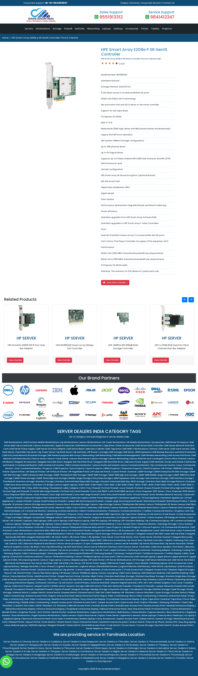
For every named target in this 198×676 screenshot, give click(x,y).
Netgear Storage (31, 524)
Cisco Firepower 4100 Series (180, 491)
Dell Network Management (126, 455)
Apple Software (118, 550)
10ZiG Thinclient (44, 605)
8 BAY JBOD (134, 484)
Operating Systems (185, 579)
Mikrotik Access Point (79, 605)
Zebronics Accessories (114, 540)
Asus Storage (72, 540)
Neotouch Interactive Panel (36, 618)
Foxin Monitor (49, 622)
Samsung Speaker (103, 553)
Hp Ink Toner (102, 550)
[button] (184, 299)
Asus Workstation (21, 615)
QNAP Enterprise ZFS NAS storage (171, 471)
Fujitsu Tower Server (108, 615)
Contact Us (168, 2)
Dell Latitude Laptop (145, 556)
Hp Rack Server (64, 452)
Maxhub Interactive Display (180, 605)
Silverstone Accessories (50, 569)
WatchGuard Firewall (154, 501)
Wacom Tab (10, 573)
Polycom (72, 514)
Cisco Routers (53, 527)
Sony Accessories (106, 618)
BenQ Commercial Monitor (94, 511)
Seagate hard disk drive (50, 462)
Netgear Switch (54, 517)
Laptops (106, 28)
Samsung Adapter (161, 550)
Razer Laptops (149, 615)
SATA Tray (86, 488)
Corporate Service (151, 2)
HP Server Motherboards (119, 560)
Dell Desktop (70, 517)
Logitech (49, 514)
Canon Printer (119, 471)
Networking (93, 28)
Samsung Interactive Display (19, 582)
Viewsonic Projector (132, 468)
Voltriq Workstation (181, 609)
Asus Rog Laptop (187, 622)
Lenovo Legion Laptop (66, 484)
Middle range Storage (80, 478)
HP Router (93, 452)
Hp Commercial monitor (163, 465)
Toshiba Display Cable (176, 553)
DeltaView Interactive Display (20, 609)
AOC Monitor (84, 517)
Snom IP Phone (165, 579)
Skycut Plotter (33, 622)
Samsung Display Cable (16, 553)
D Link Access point (112, 569)
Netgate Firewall (56, 625)
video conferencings (32, 514)
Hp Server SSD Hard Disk (152, 543)
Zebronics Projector (23, 586)
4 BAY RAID (96, 484)
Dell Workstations (13, 442)
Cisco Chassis (47, 566)
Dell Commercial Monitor (78, 465)
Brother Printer (31, 540)
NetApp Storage (99, 589)
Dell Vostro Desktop (130, 573)
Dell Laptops (40, 520)
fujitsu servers (69, 615)
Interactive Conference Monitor (27, 556)
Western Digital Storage (181, 569)
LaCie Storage (103, 533)
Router (76, 524)
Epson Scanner (138, 517)
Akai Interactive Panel (139, 609)
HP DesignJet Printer (175, 517)
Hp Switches (80, 452)
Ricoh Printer (24, 573)
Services (134, 2)
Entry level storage (102, 478)
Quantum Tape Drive (171, 599)
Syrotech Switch (163, 625)
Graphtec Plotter (27, 612)
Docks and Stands (174, 462)
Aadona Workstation (78, 612)
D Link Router (169, 514)
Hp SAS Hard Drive (73, 546)
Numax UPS (171, 622)
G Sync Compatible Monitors (98, 543)
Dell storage (115, 452)
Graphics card (182, 511)
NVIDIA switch (58, 586)
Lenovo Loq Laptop (108, 573)
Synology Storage (167, 524)
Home (5, 37)
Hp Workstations (69, 442)
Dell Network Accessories (89, 445)
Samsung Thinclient (170, 602)
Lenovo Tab (16, 543)
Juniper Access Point (108, 602)
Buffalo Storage (161, 589)
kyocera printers (27, 579)
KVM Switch (157, 566)
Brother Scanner (162, 537)
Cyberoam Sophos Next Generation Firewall (46, 497)
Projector (167, 28)
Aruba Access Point (183, 625)
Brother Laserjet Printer (52, 540)
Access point (108, 556)
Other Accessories (125, 445)
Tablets (155, 28)
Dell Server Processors (177, 442)
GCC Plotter (44, 612)
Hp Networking (54, 546)
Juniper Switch (37, 592)
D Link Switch (154, 514)
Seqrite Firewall (62, 589)
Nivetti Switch (65, 622)
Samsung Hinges (37, 553)
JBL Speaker (94, 537)
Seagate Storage (80, 589)
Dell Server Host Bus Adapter (51, 448)
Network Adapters (93, 579)
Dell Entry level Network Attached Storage (24, 455)
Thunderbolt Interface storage (18, 481)
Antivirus (52, 582)
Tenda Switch (73, 625)
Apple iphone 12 (180, 556)
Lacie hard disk (41, 530)
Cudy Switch (113, 625)
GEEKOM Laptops (37, 625)
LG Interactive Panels (79, 530)
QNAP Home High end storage (52, 478)
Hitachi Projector (132, 527)
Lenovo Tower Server (58, 458)
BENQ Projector (112, 468)
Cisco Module (141, 563)
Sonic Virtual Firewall (137, 494)
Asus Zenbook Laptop (16, 625)
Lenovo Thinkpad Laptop (87, 556)
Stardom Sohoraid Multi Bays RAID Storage (77, 481)
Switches (79, 28)
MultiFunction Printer (45, 576)
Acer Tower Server (143, 537)
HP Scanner (16, 520)
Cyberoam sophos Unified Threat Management (94, 497)
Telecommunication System (118, 579)
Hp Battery (170, 566)
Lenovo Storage (99, 458)
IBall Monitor (124, 612)
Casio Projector (114, 527)
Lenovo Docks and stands (106, 465)
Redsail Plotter (16, 622)
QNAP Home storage (24, 478)
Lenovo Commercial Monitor (135, 465)
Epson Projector (95, 468)
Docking (44, 488)
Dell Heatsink (156, 462)
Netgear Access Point (156, 569)
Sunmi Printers (82, 582)
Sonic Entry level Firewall (112, 494)
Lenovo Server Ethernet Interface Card (103, 546)
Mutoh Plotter (59, 612)
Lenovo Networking (118, 458)
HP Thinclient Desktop (133, 520)
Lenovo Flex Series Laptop (46, 573)
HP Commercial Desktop (183, 520)
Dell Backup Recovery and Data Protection (174, 452)
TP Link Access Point (133, 569)
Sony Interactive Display (93, 599)
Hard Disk (21, 452)
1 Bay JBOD (32, 488)
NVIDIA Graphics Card (165, 582)
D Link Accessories (186, 514)
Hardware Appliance (130, 497)
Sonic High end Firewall (61, 494)
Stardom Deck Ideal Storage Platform (165, 481)
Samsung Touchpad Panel (127, 553)
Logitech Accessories (67, 566)
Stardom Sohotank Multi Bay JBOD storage (122, 481)
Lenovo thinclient (145, 592)
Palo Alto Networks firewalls (117, 586)
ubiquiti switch (42, 586)
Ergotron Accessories (104, 517)
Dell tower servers (180, 448)
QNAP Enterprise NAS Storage (37, 475)
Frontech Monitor (160, 609)
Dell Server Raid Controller (149, 445)
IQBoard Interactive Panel (113, 609)
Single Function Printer (69, 576)
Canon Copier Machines (88, 569)
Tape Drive (108, 445)
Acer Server (108, 537)
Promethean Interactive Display (123, 599)
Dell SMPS (128, 448)
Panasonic (60, 514)
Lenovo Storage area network (39, 504)
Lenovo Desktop (63, 524)
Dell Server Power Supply (22, 448)
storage (104, 452)
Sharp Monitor (139, 612)
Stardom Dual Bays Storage (150, 576)
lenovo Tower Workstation (80, 533)
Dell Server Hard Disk (183, 560)
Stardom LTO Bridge (43, 484)
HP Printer (167, 468)
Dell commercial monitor (51, 465)
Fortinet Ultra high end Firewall (177, 488)
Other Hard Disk (11, 569)
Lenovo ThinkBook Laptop (85, 573)
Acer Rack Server (123, 537)
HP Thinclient (128, 592)
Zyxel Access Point (130, 602)
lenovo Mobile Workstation (51, 533)
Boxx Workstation (176, 612)
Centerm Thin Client (24, 605)
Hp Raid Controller (153, 540)
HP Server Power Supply (94, 563)
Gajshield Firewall (44, 589)
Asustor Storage (75, 586)
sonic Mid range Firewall (86, 494)
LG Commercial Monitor (34, 511)
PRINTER (178, 468)
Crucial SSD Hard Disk (71, 579)
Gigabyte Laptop (12, 618)
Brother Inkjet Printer (92, 576)
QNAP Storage (145, 471)
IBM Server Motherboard (17, 563)
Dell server (164, 448)
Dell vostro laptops (58, 520)
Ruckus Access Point (155, 605)
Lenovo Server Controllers (137, 546)
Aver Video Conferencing (37, 599)
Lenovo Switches (120, 507)
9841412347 (162, 17)
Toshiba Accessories (153, 553)
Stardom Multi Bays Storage (119, 576)
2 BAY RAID (121, 484)
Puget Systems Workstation (46, 615)
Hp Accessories (24, 445)
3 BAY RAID (109, 484)
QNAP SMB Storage (97, 475)
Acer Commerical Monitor (28, 468)
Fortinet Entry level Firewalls (75, 491)
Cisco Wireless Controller (31, 527)
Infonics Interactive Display (51, 609)
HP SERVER (26, 338)
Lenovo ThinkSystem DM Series (129, 504)
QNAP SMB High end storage (123, 475)
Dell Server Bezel (75, 448)
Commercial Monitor (26, 465)
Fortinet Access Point (103, 605)
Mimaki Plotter (9, 612)
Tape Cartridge (14, 517)
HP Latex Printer (97, 560)
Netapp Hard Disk (29, 566)
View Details (15, 360)
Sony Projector (77, 468)
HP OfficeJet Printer (57, 471)
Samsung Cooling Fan (183, 550)
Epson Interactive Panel (85, 622)
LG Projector (123, 517)
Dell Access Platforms (179, 455)
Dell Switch (104, 507)
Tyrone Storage (145, 625)
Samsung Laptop (158, 563)
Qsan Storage (163, 592)
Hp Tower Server (47, 452)
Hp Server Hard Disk (175, 543)
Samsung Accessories (139, 550)
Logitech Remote (127, 566)
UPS (140, 582)
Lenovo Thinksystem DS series (39, 507)
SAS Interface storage (157, 478)
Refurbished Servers (107, 566)
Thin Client (53, 579)
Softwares (41, 582)
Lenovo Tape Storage (101, 504)
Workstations (43, 28)
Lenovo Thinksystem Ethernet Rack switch (83, 527)
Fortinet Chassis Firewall (147, 488)
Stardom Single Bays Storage (180, 576)
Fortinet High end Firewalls (16, 491)
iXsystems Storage (118, 589)
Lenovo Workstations (90, 442)
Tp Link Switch (66, 582)
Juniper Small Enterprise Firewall (49, 501)
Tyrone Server (128, 625)
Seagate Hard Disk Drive (104, 530)
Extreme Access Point (85, 602)
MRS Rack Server (59, 530)
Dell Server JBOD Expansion (137, 452)
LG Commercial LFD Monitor (176, 527)
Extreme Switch (86, 592)
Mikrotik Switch (93, 586)
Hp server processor (69, 550)
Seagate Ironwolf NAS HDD (150, 533)
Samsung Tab (181, 540)
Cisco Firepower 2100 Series (150, 491)
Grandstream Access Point (129, 605)
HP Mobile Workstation (138, 442)
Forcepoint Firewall (23, 589)
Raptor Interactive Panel (61, 595)
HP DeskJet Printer (36, 471)
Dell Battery (144, 566)
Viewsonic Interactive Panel (172, 595)
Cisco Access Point (126, 524)
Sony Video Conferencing (65, 618)
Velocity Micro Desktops (170, 615)
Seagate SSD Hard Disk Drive (108, 462)
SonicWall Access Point (93, 625)
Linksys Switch (147, 618)
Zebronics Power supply (137, 462)
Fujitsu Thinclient (149, 602)
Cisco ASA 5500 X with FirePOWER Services (112, 491)
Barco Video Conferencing (143, 595)
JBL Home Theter (77, 537)
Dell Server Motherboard (158, 560)
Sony (80, 514)
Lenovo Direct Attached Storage (72, 504)
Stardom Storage (45, 481)
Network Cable (63, 507)
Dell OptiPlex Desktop (177, 573)
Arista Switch (53, 592)
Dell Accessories (125, 556)
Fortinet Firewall (110, 488)
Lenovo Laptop (13, 524)
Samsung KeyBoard (57, 553)
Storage (57, 28)
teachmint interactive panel (113, 622)
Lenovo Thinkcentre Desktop (59, 556)
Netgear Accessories (34, 517)
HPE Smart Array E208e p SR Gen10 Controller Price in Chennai (44, 37)
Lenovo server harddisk (126, 543)
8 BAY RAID (84, 484)
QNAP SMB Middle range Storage (155, 475)
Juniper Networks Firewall (169, 586)
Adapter (74, 488)
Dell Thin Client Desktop (108, 592)
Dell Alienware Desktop (153, 573)
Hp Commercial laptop (157, 520)
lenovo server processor (69, 543)
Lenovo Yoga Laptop (51, 560)
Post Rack (178, 546)
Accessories (131, 28)
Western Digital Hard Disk (124, 582)
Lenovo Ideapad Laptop (75, 560)
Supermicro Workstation (103, 612)
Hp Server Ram (135, 540)
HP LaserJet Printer (100, 471)
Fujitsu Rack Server (87, 615)
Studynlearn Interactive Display (82, 609)
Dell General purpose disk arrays (64, 455)
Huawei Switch (69, 592)
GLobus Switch (136, 622)
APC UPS (148, 582)
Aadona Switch (20, 592)
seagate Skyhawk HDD (38, 537)
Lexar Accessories (27, 533)
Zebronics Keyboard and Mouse (40, 543)
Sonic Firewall (41, 494)
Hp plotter (69, 569)
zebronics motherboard (25, 550)
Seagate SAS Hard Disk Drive (78, 462)
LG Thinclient (60, 605)
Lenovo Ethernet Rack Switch (144, 507)
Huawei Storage (164, 618)
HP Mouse (65, 573)
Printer (144, 28)
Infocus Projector (151, 527)
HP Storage (139, 560)
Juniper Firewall (23, 501)
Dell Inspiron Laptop (79, 520)
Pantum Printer (28, 569)
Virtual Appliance (151, 497)
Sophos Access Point (127, 618)
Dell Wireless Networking (154, 455)
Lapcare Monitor (156, 612)
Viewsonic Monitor (147, 524)
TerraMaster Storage (141, 589)
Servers (29, 28)
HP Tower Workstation (114, 442)
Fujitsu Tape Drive (150, 599)
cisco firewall (126, 488)
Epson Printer (18, 471)
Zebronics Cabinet (95, 448)
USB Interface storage (181, 478)
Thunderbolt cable (59, 488)
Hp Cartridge (88, 550)
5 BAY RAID (186, 484)
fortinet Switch (179, 592)
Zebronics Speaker (161, 546)
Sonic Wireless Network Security (166, 494)
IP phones (18, 504)
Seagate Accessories (25, 462)
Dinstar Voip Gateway (145, 579)
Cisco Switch (79, 507)
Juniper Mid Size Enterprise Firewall (85, 501)
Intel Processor (185, 566)
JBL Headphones (144, 530)
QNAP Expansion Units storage (128, 478)
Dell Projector (61, 468)
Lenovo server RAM (94, 514)
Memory (42, 579)
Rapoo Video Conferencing (114, 595)
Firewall (68, 28)
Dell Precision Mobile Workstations (41, 442)
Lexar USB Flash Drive (164, 530)
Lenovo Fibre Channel (175, 458)
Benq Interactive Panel (87, 595)
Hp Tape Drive (129, 514)
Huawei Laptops (87, 618)
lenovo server (39, 458)
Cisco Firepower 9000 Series (17, 494)
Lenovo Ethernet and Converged (146, 458)
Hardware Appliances (172, 497)
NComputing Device (29, 560)
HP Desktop (114, 520)
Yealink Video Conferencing (35, 602)
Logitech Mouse (88, 566)
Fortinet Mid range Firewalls (45, 491)
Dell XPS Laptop (99, 520)
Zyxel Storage (178, 589)
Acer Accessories (177, 563)
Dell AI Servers (11, 579)
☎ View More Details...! (115, 282)
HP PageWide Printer (79, 471)
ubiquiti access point (61, 602)
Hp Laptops (47, 524)
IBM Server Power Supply (120, 563)
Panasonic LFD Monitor (123, 533)
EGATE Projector (152, 468)
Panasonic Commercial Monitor (125, 511)
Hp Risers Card (37, 546)
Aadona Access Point (36, 595)
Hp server (32, 452)
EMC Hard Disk (61, 563)
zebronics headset (47, 550)
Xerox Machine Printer (22, 576)
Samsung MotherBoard (81, 553)
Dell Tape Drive (113, 448)
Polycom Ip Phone (155, 622)
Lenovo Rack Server (80, 458)
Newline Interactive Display (65, 599)
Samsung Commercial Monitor (63, 511)
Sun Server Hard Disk (42, 563)
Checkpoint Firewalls (143, 586)
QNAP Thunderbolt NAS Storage (70, 475)
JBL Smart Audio (59, 537)
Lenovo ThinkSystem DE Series (162, 504)
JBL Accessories (126, 530)
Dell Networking (104, 455)
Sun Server (75, 563)
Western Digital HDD (91, 540)
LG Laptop (190, 615)
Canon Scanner (155, 517)
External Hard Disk (100, 582)
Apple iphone (164, 556)
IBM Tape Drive (112, 514)
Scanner (132, 471)
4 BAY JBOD (147, 484)
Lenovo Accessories (44, 445)
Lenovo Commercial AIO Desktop (98, 524)
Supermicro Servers (130, 615)
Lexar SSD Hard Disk (175, 533)
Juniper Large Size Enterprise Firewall (123, 501)
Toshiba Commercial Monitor (158, 511)
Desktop (118, 28)
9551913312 (111, 17)
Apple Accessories (65, 445)
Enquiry (124, 2)
